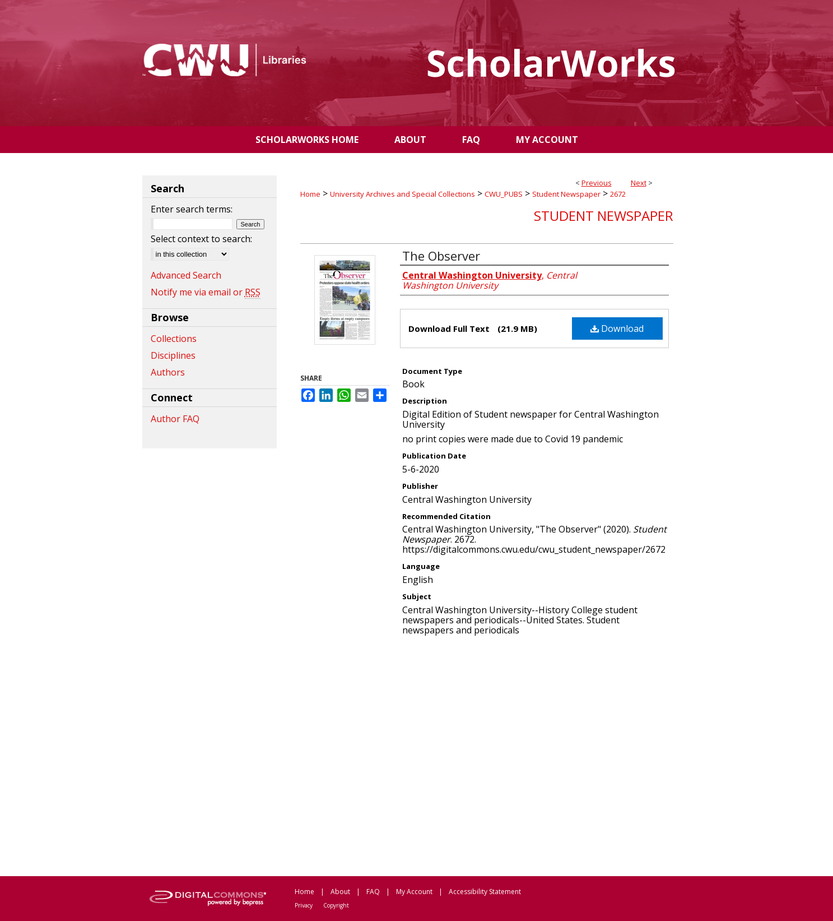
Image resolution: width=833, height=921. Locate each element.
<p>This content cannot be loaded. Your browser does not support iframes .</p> (486, 755)
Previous (596, 183)
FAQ (373, 891)
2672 (618, 194)
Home (310, 194)
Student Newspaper (566, 194)
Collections (174, 338)
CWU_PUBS (504, 194)
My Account (414, 891)
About (340, 891)
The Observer (441, 255)
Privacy (304, 905)
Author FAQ (175, 419)
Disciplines (173, 355)
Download (617, 328)
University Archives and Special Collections (402, 194)
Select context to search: (201, 239)
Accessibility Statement (485, 891)
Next (638, 183)
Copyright (336, 905)
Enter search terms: (191, 209)
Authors (168, 372)
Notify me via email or (205, 292)
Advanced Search (186, 275)
